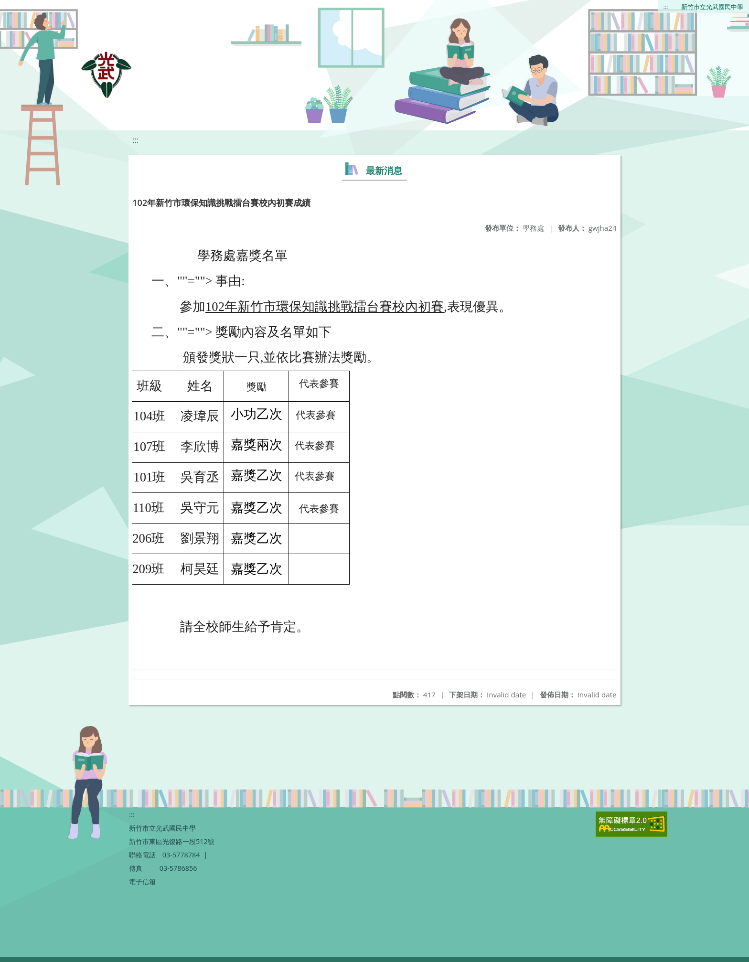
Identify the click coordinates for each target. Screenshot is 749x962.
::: (665, 6)
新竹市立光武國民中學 (712, 6)
